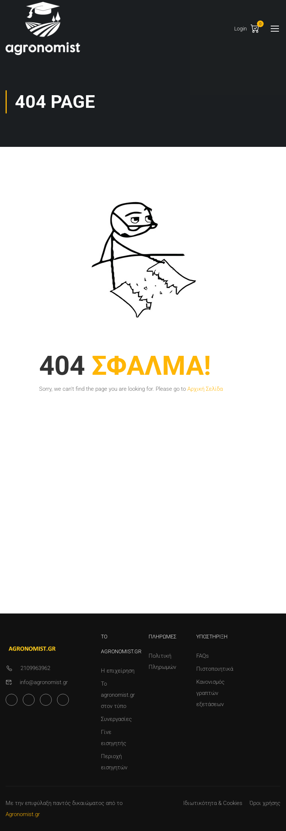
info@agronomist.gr (44, 682)
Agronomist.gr (23, 814)
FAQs (202, 656)
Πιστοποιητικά (214, 669)
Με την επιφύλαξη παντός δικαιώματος (55, 803)
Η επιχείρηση (117, 670)
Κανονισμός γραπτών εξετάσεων (210, 693)
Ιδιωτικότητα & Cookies (212, 803)
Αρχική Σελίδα (205, 389)
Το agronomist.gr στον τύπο (118, 694)
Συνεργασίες (116, 719)
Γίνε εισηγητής (113, 738)
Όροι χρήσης (265, 803)
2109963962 (35, 668)
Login (240, 29)
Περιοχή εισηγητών (114, 762)
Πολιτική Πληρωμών (162, 661)
